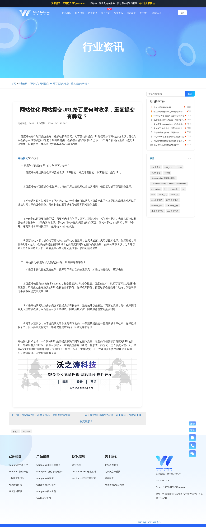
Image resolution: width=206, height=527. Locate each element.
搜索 (190, 94)
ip (165, 189)
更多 (189, 158)
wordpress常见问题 (114, 484)
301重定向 (155, 167)
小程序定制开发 (16, 478)
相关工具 (156, 13)
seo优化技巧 (156, 200)
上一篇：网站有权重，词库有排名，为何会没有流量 (40, 415)
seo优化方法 (172, 211)
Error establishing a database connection (168, 184)
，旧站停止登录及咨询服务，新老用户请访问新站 (103, 3)
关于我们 (144, 13)
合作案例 (92, 13)
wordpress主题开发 (18, 465)
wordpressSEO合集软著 (84, 471)
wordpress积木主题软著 (84, 478)
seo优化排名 (156, 205)
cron (180, 167)
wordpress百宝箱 (45, 478)
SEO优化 (162, 195)
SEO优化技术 (172, 200)
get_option (155, 189)
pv (184, 189)
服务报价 (79, 13)
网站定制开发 (15, 484)
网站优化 (26, 431)
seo (152, 195)
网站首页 (66, 12)
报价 (192, 423)
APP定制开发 (15, 491)
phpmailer (174, 189)
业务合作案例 (111, 465)
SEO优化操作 (172, 205)
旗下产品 (105, 13)
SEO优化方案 (157, 211)
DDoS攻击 (155, 173)
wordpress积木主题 (46, 491)
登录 (182, 13)
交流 (192, 430)
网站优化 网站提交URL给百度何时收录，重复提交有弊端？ (59, 83)
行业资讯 (118, 13)
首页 (13, 83)
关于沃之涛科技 (112, 471)
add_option (169, 167)
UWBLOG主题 (43, 498)
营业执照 (76, 465)
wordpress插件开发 (18, 471)
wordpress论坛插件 (46, 484)
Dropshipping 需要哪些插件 (163, 178)
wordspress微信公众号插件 (50, 471)
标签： (16, 431)
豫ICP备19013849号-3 (149, 522)
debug (167, 173)
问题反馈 (131, 13)
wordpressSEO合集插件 (48, 465)
